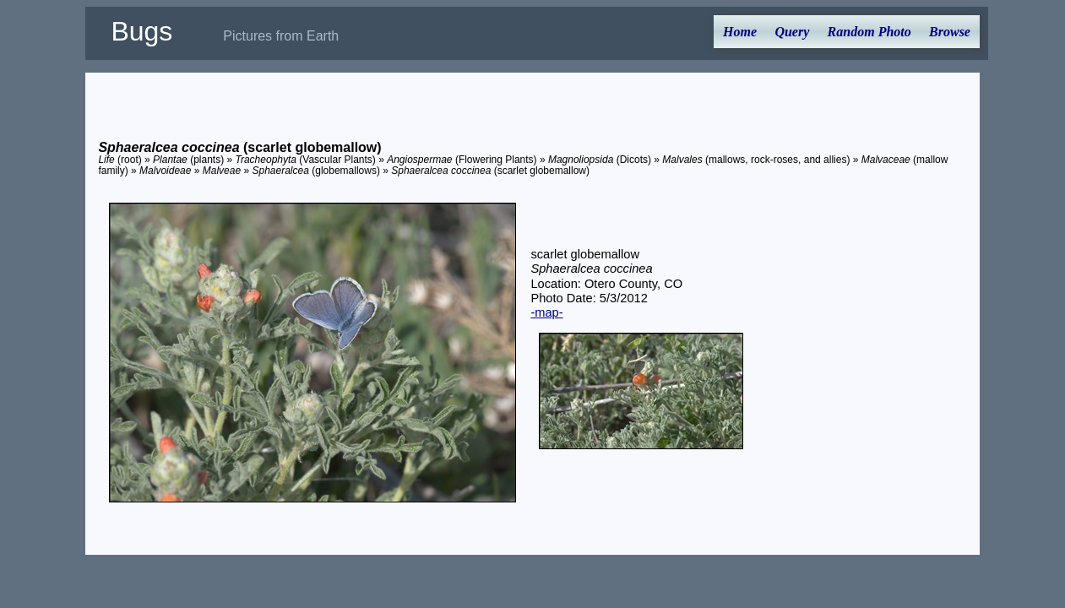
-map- (546, 312)
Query (791, 31)
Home (740, 31)
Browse (949, 31)
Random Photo (869, 31)
